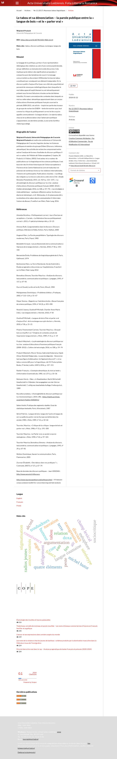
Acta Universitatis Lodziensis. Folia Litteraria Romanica (62, 3)
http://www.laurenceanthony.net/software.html (34, 480)
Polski (19, 506)
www (59, 732)
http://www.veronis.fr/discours (28, 474)
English (19, 498)
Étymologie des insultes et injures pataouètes (33, 620)
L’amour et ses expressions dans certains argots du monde (38, 634)
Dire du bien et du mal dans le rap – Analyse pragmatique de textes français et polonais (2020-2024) (54, 649)
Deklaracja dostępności (26, 752)
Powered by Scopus (30, 682)
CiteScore (32, 673)
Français (20, 502)
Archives (27, 10)
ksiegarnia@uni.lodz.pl (26, 748)
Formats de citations (78, 170)
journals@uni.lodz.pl (30, 739)
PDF (74, 86)
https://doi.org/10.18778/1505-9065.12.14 (37, 40)
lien (89, 743)
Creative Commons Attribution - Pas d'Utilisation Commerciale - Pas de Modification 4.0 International (81, 141)
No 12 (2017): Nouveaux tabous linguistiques (49, 10)
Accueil (19, 10)
